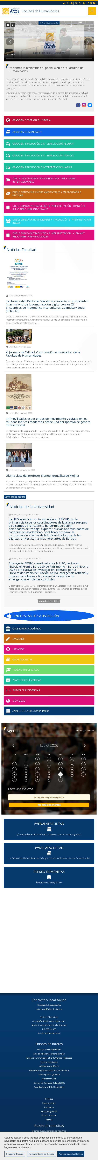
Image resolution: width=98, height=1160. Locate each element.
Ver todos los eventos (84, 730)
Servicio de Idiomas (49, 1062)
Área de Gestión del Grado (49, 1049)
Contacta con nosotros (49, 1136)
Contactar (69, 1148)
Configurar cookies (56, 1155)
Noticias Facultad (49, 1115)
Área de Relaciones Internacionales (49, 1053)
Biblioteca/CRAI (49, 1078)
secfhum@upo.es (52, 1033)
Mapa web (37, 1155)
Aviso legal (84, 1148)
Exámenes (49, 1107)
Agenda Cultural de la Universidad (49, 1087)
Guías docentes (49, 1103)
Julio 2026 (49, 745)
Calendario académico (49, 1066)
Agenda (49, 1119)
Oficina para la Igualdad (49, 1074)
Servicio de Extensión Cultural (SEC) (49, 1083)
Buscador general (49, 1111)
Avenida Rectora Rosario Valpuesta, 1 (49, 1021)
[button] (10, 41)
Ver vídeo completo (49, 23)
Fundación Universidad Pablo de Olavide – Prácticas (49, 1058)
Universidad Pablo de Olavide (49, 1009)
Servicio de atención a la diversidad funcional (49, 1070)
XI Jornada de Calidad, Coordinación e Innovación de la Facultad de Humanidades (43, 353)
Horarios (49, 1099)
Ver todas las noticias (15, 496)
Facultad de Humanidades (40, 11)
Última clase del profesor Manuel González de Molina (42, 476)
